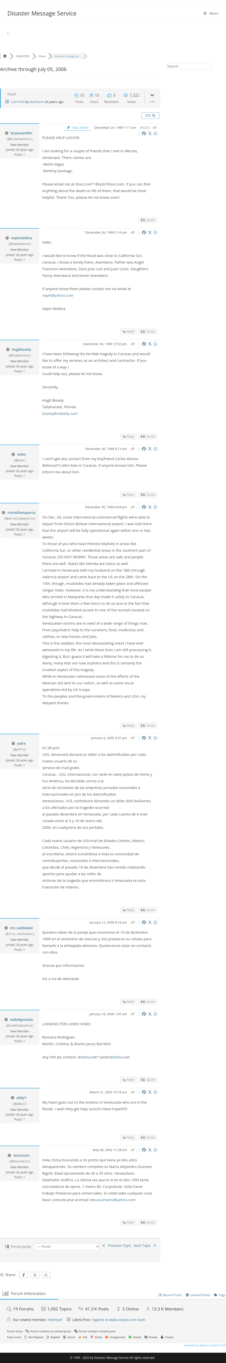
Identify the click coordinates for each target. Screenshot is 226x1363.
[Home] (8, 33)
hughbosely (21, 349)
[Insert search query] (189, 66)
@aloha (83, 1056)
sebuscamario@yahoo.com (112, 1199)
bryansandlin (21, 133)
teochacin (36, 101)
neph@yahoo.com (57, 295)
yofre (21, 743)
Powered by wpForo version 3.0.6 (204, 1345)
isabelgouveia (21, 1019)
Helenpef (55, 1319)
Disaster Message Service (41, 13)
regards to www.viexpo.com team (119, 1319)
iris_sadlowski (21, 928)
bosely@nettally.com (60, 413)
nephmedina (21, 238)
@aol (79, 184)
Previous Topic (116, 1245)
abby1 (21, 1097)
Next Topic (145, 1245)
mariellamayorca (21, 512)
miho (21, 454)
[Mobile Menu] (211, 13)
